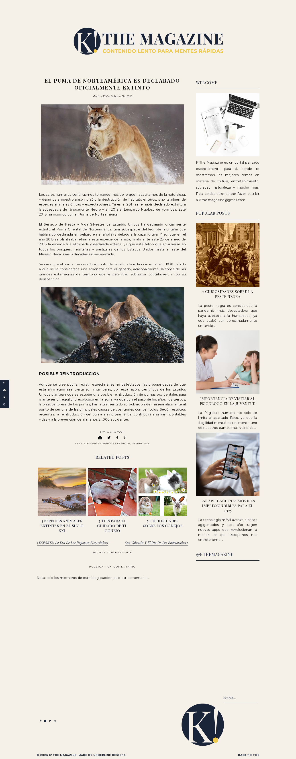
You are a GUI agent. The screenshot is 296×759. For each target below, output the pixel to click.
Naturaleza (141, 442)
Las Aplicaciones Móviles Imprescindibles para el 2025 (227, 505)
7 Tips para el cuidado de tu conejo (112, 524)
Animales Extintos (116, 442)
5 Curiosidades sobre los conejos (163, 522)
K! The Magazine (63, 754)
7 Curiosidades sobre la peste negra (227, 294)
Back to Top (248, 754)
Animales (94, 442)
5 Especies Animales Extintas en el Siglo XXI (62, 524)
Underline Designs (109, 754)
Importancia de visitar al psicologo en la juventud (228, 401)
